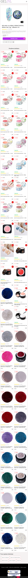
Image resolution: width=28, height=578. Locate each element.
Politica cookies (23, 567)
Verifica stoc (18, 38)
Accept (18, 577)
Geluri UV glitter (12, 560)
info (12, 69)
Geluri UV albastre (5, 557)
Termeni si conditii (4, 567)
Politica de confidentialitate (14, 567)
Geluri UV (19, 560)
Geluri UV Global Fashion (15, 557)
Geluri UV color (5, 560)
